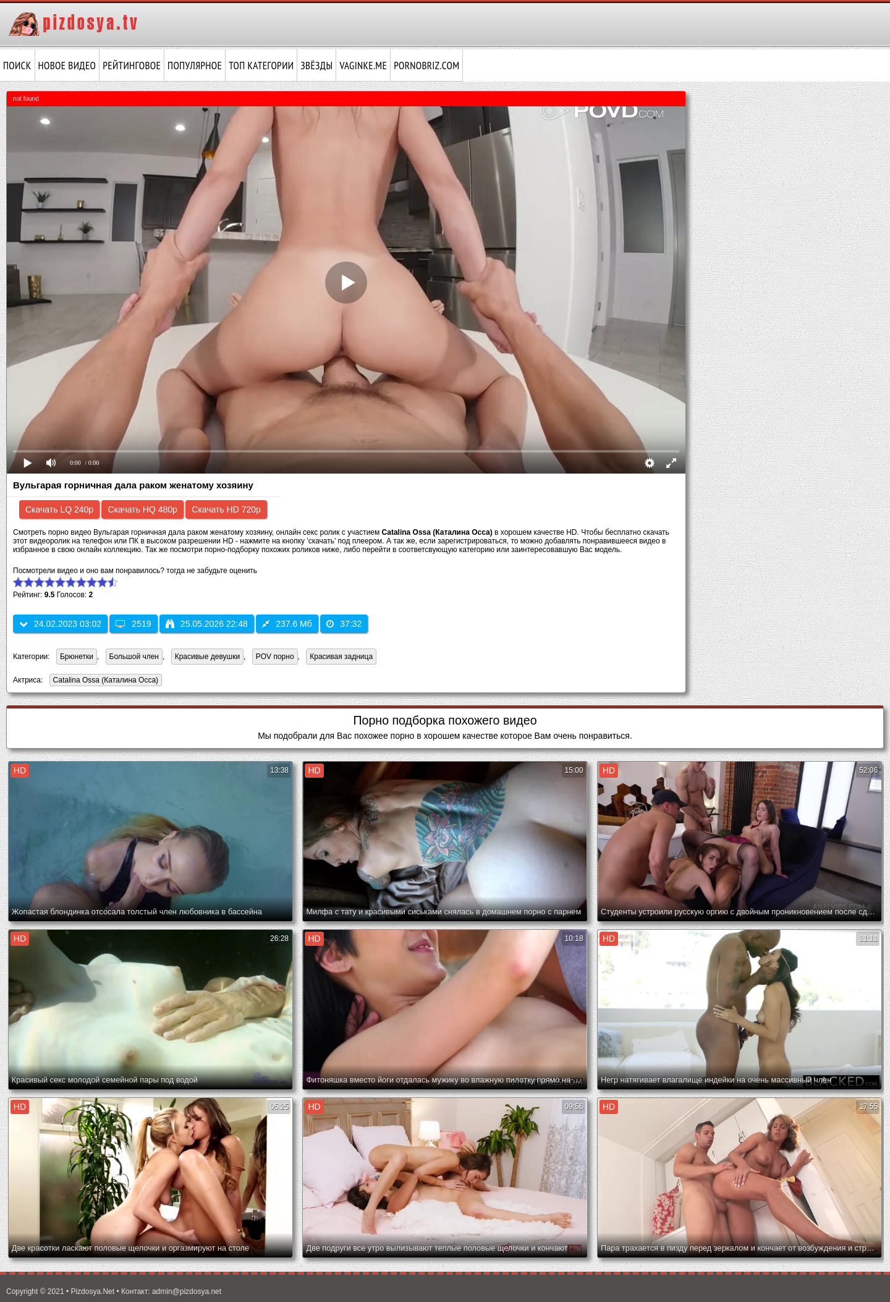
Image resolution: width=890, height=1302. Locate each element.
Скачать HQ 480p (142, 509)
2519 (133, 624)
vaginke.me (363, 65)
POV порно (275, 656)
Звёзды (316, 65)
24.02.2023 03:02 (60, 624)
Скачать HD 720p (226, 509)
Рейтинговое (132, 65)
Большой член (134, 656)
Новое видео (67, 65)
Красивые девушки (207, 656)
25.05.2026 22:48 (207, 624)
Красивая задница (341, 656)
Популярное (194, 65)
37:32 (344, 624)
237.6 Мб (287, 624)
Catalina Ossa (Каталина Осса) (103, 681)
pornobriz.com (426, 65)
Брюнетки (76, 656)
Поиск (17, 65)
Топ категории (261, 65)
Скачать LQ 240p (59, 509)
